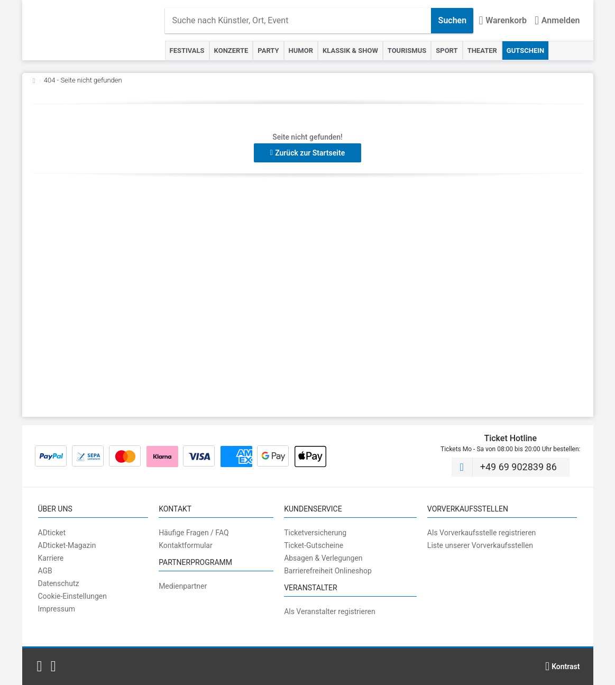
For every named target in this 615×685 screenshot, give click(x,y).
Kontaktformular (186, 545)
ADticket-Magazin (67, 545)
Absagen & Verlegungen (323, 558)
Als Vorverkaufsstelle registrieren (481, 532)
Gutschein (525, 50)
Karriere (51, 558)
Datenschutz (58, 583)
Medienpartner (183, 586)
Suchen (452, 20)
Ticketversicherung (315, 532)
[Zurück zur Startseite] (34, 80)
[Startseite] (99, 30)
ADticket (52, 532)
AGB (45, 571)
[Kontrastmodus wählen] (563, 666)
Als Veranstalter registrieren (329, 611)
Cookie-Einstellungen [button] (72, 596)
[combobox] (298, 20)
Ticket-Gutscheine (313, 545)
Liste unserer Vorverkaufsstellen (480, 545)
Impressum (56, 609)
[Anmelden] (557, 20)
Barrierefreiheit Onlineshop (328, 571)
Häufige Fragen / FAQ (194, 532)
